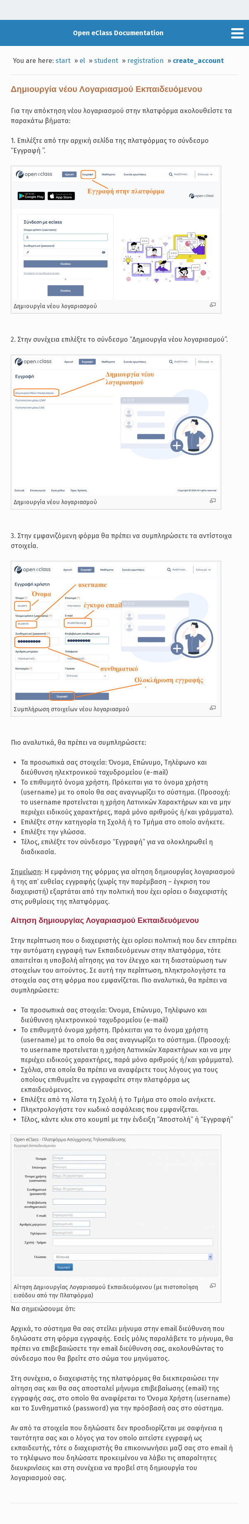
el (82, 61)
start (63, 61)
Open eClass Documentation (118, 33)
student (106, 61)
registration (145, 61)
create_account (198, 61)
